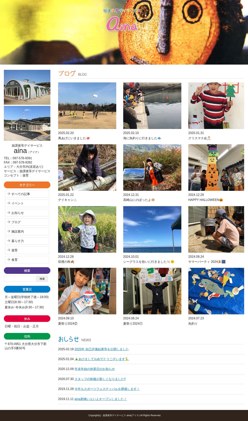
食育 (14, 259)
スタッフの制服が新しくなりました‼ (100, 379)
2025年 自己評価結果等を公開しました (102, 349)
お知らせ (17, 212)
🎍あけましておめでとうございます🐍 (102, 359)
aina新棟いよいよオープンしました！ (101, 399)
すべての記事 (20, 194)
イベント (17, 203)
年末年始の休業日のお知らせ (95, 369)
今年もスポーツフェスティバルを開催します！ (107, 389)
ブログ (16, 222)
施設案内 (17, 231)
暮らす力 (17, 241)
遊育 (14, 250)
